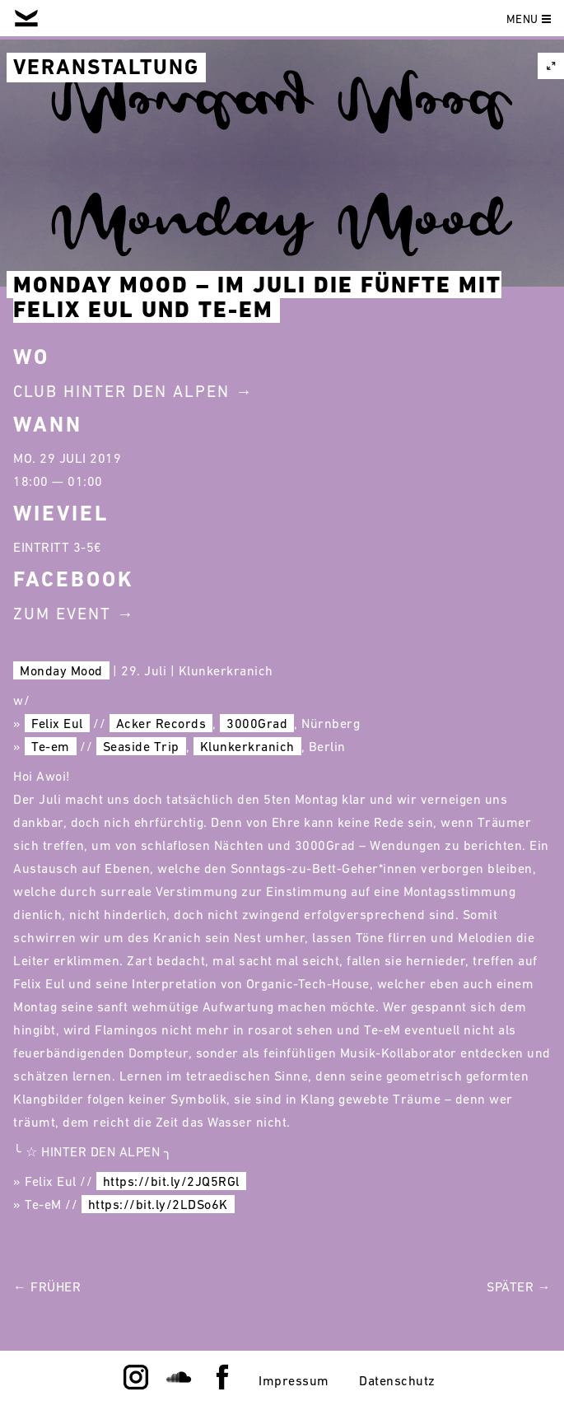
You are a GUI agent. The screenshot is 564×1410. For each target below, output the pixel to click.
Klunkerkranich (247, 746)
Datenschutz (397, 1380)
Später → (519, 1286)
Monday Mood (61, 670)
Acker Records (161, 723)
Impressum (294, 1380)
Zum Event (62, 614)
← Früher (47, 1286)
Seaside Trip (141, 746)
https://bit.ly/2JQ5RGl (171, 1181)
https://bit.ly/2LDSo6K (158, 1204)
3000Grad (256, 723)
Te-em (50, 746)
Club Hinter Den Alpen (121, 391)
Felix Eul (57, 723)
